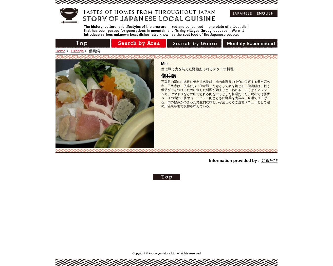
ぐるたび (269, 160)
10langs (77, 51)
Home (60, 51)
